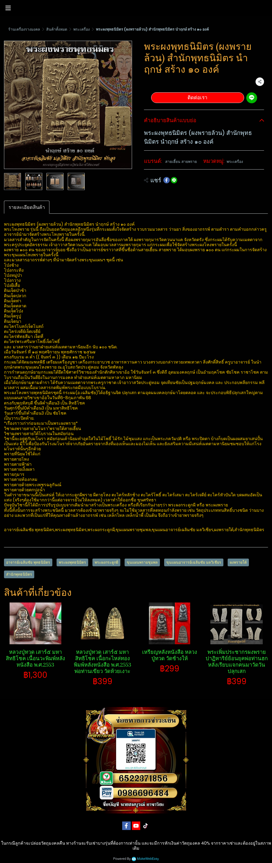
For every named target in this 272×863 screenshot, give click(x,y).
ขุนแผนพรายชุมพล (142, 562)
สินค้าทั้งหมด (56, 29)
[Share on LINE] (174, 180)
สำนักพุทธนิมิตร (19, 574)
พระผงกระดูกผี (106, 562)
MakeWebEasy (148, 859)
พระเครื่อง (81, 29)
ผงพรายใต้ (238, 562)
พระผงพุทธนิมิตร (72, 562)
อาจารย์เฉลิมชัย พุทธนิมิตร (28, 562)
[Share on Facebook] (166, 180)
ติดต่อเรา (197, 97)
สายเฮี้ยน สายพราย (181, 161)
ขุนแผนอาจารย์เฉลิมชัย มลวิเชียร (193, 562)
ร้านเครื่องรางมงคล (24, 29)
